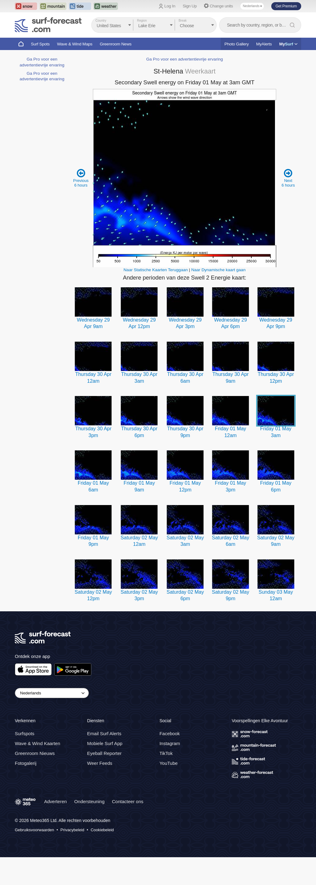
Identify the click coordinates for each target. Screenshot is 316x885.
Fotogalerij (25, 763)
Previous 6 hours (81, 178)
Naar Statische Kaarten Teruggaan (155, 270)
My (288, 44)
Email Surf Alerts (104, 733)
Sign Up (190, 6)
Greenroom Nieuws (35, 753)
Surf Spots (40, 44)
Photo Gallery (236, 44)
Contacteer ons (127, 801)
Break (183, 20)
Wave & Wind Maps (75, 44)
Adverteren (55, 801)
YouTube (169, 763)
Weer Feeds (99, 763)
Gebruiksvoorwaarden (34, 830)
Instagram (170, 743)
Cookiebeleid (102, 830)
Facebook (170, 733)
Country (100, 20)
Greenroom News (115, 44)
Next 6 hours (288, 178)
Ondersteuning (89, 801)
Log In (169, 6)
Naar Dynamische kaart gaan (218, 270)
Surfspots (24, 733)
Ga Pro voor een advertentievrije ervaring (184, 59)
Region (142, 20)
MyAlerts (264, 44)
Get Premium (286, 6)
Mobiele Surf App (104, 743)
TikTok (166, 753)
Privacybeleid (72, 830)
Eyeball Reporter (104, 753)
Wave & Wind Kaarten (37, 743)
